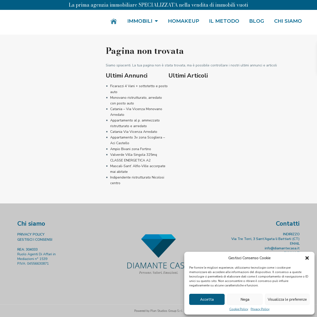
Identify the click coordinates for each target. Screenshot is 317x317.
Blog (256, 21)
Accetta (207, 299)
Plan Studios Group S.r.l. (166, 311)
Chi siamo (288, 21)
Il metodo (224, 21)
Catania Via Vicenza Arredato (133, 131)
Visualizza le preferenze (287, 299)
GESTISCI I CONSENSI (34, 239)
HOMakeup (183, 21)
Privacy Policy (260, 309)
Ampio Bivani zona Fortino (130, 149)
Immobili (142, 21)
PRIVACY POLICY (31, 234)
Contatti (288, 223)
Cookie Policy (238, 309)
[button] (307, 258)
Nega (244, 299)
